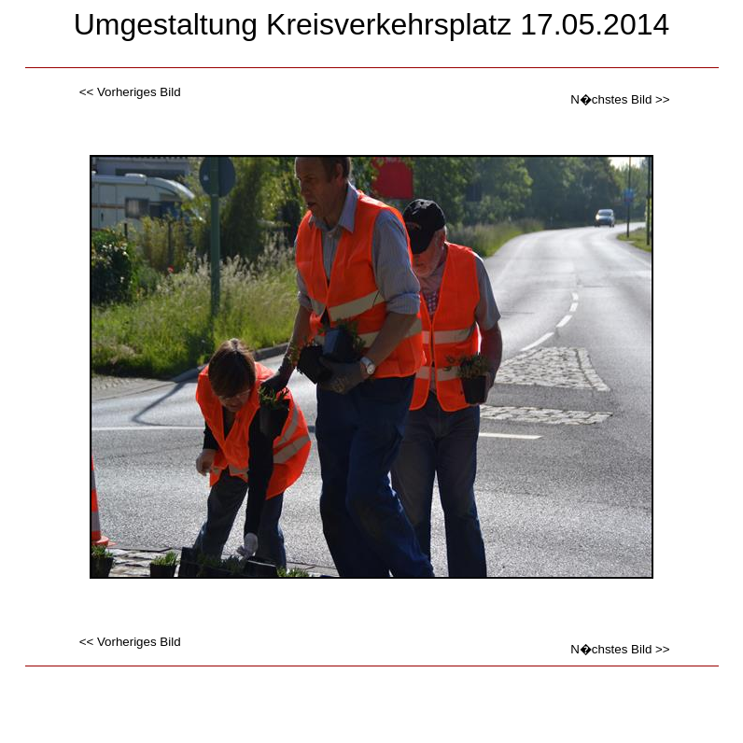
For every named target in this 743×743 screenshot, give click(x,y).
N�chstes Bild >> (619, 99)
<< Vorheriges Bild (130, 92)
